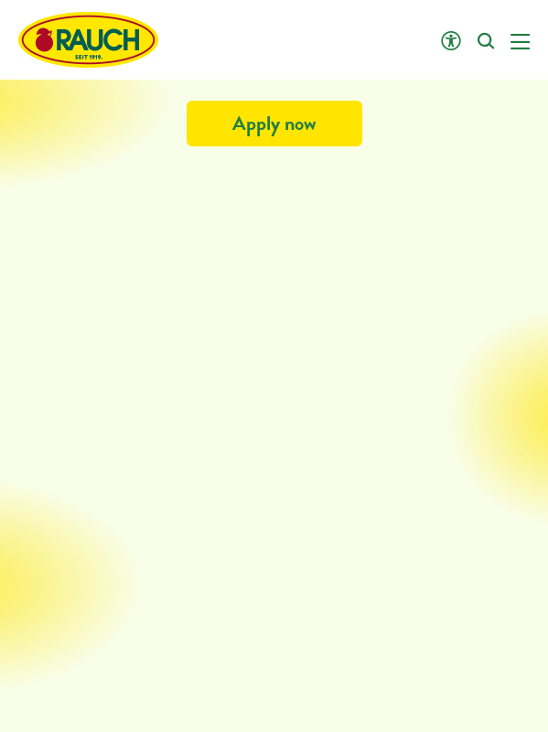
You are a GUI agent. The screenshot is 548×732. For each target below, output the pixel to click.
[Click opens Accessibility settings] (450, 41)
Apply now (274, 123)
